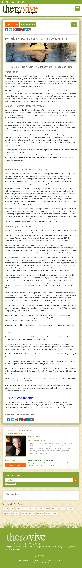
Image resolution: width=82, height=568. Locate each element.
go (74, 25)
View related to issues (28, 25)
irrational (54, 509)
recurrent (40, 514)
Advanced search (10, 484)
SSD (12, 509)
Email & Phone (34, 436)
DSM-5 (5, 509)
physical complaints (28, 514)
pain (47, 509)
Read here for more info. (41, 563)
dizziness (40, 509)
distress (16, 514)
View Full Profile (16, 465)
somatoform (20, 509)
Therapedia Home (12, 25)
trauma (69, 509)
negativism (7, 514)
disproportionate (52, 514)
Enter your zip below (20, 433)
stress (62, 509)
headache (31, 509)
